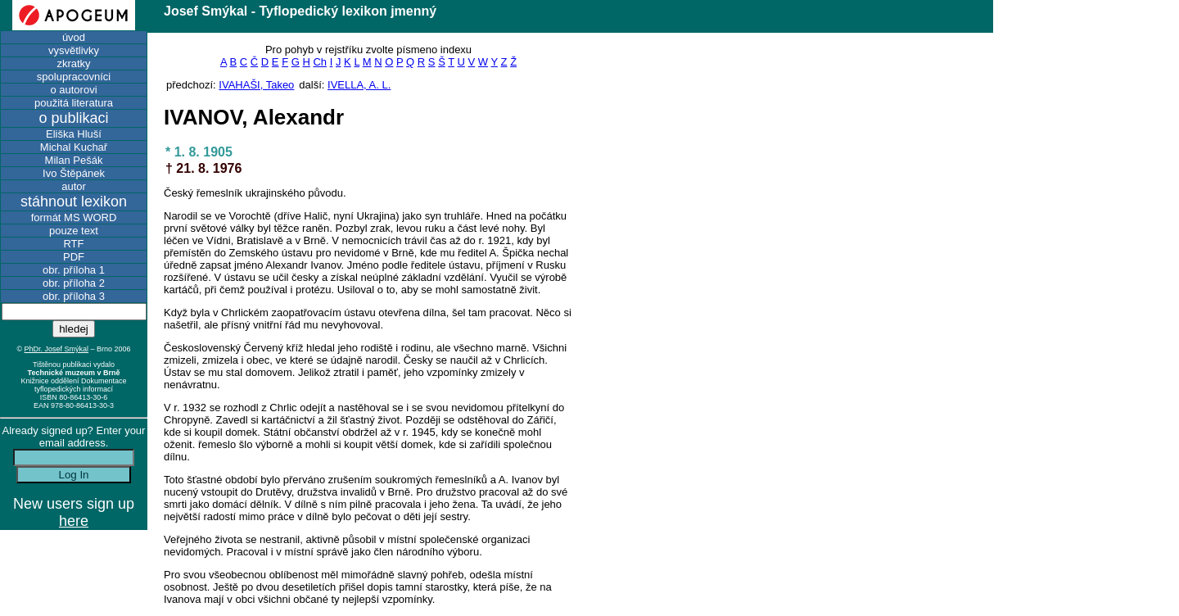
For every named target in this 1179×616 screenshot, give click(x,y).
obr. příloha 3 (74, 296)
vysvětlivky (73, 50)
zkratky (73, 63)
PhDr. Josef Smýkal (57, 349)
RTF (73, 244)
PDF (73, 257)
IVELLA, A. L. (359, 85)
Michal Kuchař (73, 147)
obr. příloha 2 (74, 283)
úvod (73, 37)
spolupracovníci (74, 76)
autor (73, 186)
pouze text (73, 230)
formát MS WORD (74, 217)
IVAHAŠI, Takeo (256, 85)
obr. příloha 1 (74, 270)
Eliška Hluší (74, 134)
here (73, 521)
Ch (320, 62)
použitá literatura (73, 103)
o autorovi (73, 90)
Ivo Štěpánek (74, 173)
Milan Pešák (74, 160)
